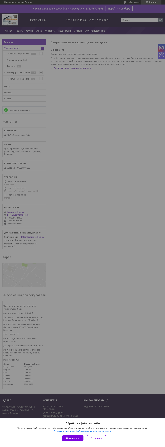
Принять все (72, 438)
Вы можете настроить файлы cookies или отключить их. (81, 431)
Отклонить (96, 438)
